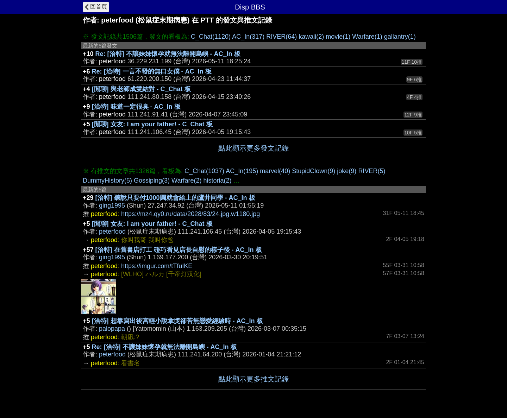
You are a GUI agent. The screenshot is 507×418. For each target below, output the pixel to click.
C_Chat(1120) (211, 36)
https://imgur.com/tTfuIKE (156, 266)
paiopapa (112, 328)
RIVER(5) (371, 171)
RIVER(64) (281, 36)
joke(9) (346, 171)
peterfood (112, 231)
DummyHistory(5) (107, 180)
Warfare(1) (367, 36)
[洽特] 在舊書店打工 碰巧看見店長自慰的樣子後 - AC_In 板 (178, 249)
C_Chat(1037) (204, 171)
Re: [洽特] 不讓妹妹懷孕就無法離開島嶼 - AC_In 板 (167, 53)
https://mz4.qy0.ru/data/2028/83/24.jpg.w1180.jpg (190, 213)
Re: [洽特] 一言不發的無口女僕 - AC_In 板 (152, 71)
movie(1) (338, 36)
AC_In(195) (242, 171)
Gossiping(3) (152, 180)
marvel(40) (275, 171)
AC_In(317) (248, 36)
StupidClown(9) (313, 171)
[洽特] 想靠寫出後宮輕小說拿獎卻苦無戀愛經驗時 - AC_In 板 (177, 320)
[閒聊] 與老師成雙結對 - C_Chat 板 (141, 89)
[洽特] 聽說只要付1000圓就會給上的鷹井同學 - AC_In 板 (175, 197)
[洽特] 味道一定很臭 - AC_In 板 (136, 106)
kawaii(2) (311, 36)
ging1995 (112, 205)
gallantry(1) (400, 36)
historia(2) (217, 180)
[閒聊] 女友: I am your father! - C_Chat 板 (152, 124)
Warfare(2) (186, 180)
